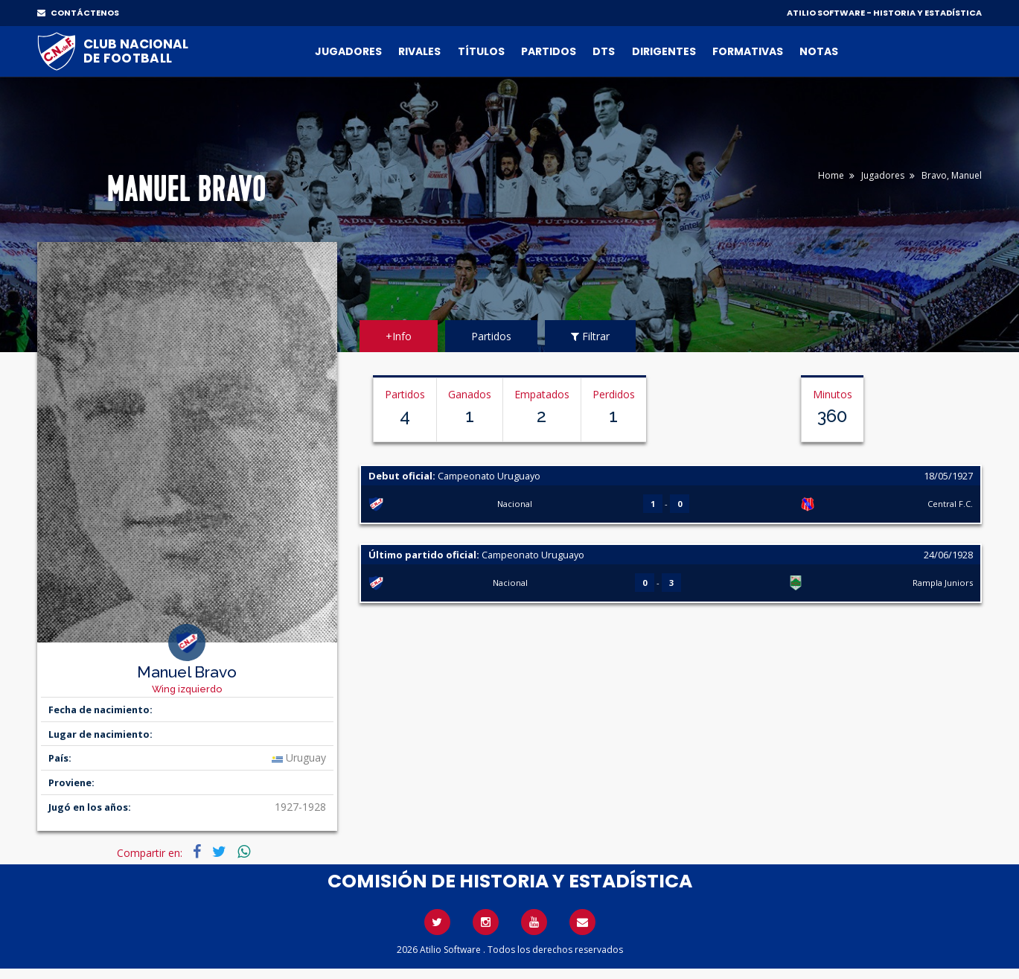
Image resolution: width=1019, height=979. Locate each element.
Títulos (481, 51)
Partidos (548, 51)
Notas (818, 51)
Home (831, 175)
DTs (603, 51)
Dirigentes (664, 51)
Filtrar (590, 336)
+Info (399, 336)
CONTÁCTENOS (78, 13)
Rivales (419, 51)
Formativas (747, 51)
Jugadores (348, 51)
